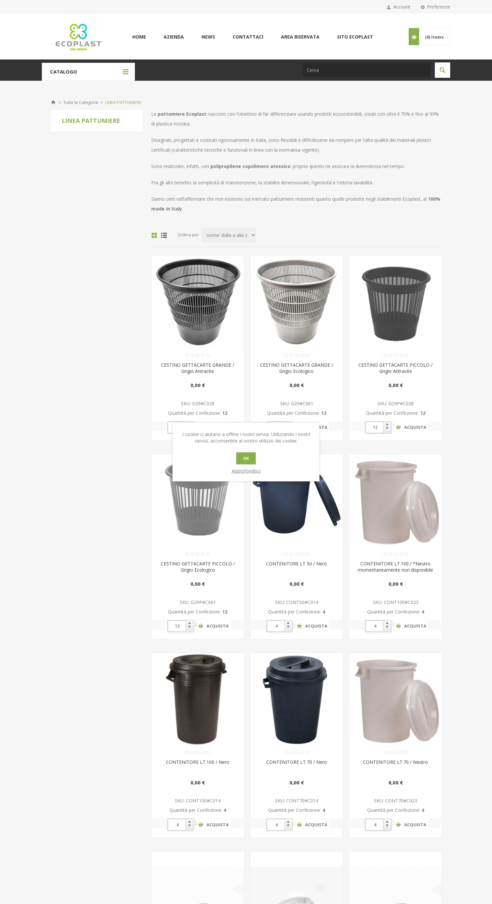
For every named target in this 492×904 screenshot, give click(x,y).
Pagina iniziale (53, 102)
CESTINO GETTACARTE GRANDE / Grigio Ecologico (296, 368)
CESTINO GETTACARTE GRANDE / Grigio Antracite (197, 368)
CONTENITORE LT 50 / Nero (296, 564)
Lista (164, 235)
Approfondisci (246, 471)
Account (402, 7)
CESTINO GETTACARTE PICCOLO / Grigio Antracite (395, 368)
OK (246, 458)
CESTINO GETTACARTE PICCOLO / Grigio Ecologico (198, 567)
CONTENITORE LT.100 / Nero (197, 762)
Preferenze (438, 7)
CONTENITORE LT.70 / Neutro (395, 762)
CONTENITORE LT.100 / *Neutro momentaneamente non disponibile (395, 567)
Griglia (154, 235)
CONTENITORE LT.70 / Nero (296, 762)
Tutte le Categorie (80, 102)
